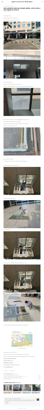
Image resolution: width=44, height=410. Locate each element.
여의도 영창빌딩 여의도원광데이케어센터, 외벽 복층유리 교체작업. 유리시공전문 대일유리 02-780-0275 (15, 376)
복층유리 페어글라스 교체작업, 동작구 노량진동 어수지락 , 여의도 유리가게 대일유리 (12, 378)
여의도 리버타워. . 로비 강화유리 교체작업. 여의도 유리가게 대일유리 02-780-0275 (12, 377)
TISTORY (22, 408)
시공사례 (5, 373)
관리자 (25, 408)
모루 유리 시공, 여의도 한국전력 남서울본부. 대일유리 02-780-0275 (11, 375)
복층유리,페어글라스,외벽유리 (9, 373)
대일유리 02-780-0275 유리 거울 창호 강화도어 (22, 1)
